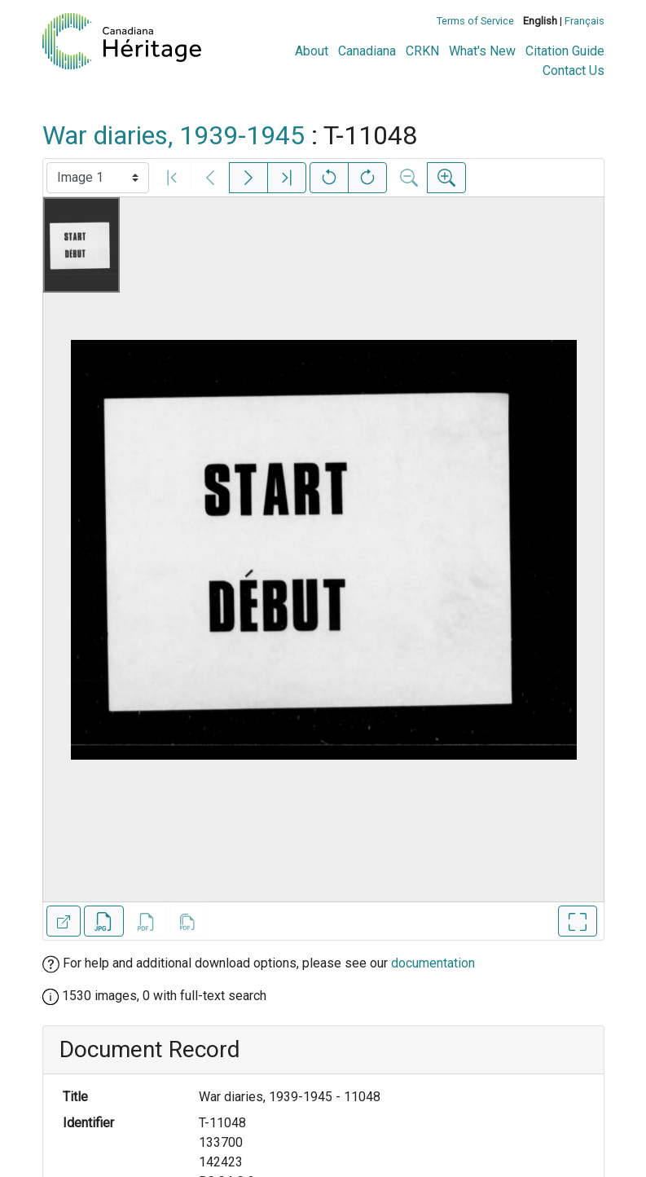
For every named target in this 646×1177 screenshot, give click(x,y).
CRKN (422, 51)
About (311, 51)
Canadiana (367, 51)
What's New (482, 51)
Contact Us (573, 70)
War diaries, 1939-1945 (173, 135)
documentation (433, 963)
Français (584, 21)
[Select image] (97, 177)
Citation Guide (564, 51)
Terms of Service (475, 21)
